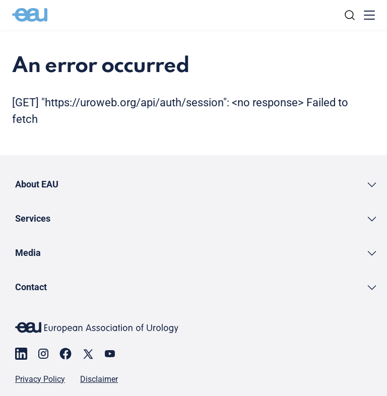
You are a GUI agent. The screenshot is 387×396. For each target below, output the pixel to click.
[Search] (350, 15)
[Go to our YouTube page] (110, 354)
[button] (196, 184)
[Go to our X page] (88, 354)
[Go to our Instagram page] (43, 354)
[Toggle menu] (369, 15)
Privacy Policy (40, 379)
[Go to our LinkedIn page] (21, 354)
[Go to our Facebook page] (65, 354)
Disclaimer (99, 379)
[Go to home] (29, 15)
